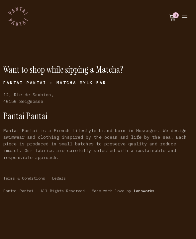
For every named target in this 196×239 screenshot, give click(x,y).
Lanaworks (144, 190)
